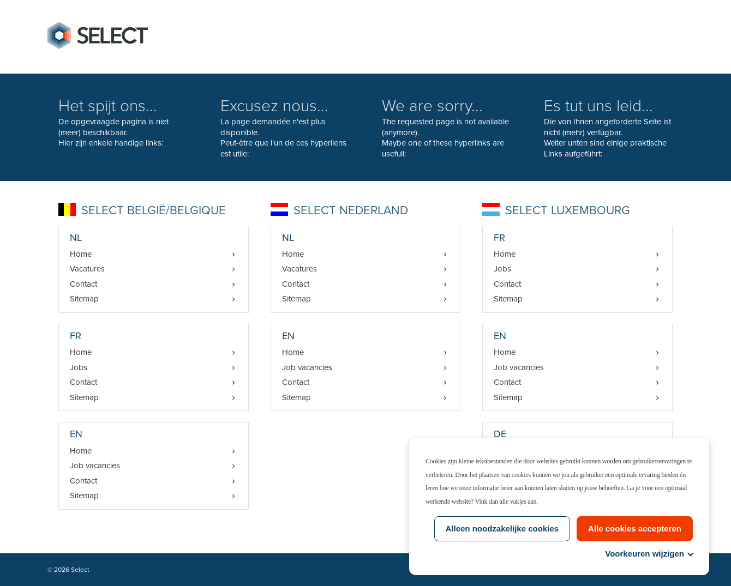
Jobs (78, 367)
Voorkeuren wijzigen (649, 553)
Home (81, 254)
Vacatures (87, 269)
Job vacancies (95, 465)
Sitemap (84, 299)
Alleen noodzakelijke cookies (502, 528)
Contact (83, 284)
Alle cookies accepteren (634, 528)
